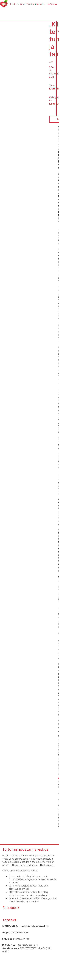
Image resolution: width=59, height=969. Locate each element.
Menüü (52, 4)
